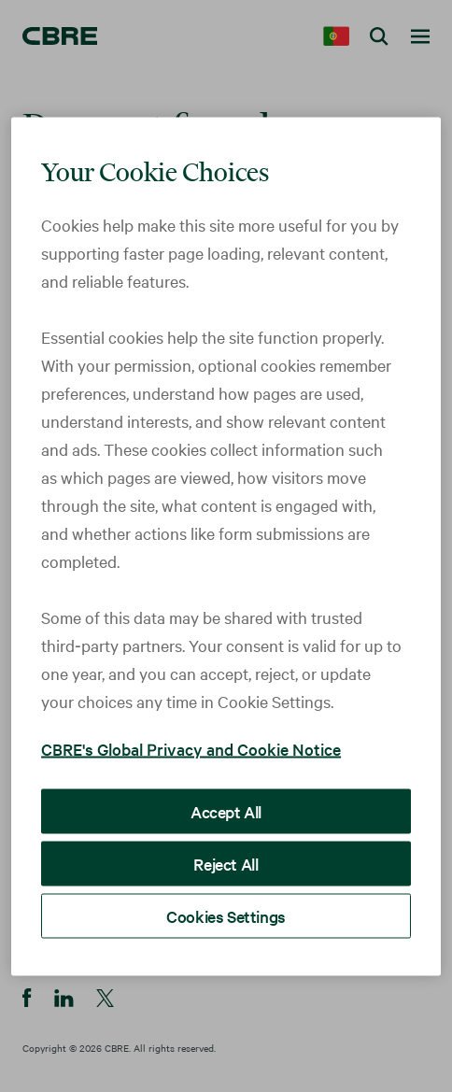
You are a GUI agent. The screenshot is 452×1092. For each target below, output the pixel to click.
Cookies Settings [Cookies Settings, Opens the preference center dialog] (226, 915)
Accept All (226, 810)
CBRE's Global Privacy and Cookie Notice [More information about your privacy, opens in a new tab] (191, 748)
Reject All (225, 862)
